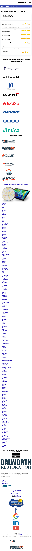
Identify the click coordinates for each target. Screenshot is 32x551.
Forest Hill (4, 282)
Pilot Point (4, 377)
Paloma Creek (5, 373)
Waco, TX (4, 481)
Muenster (4, 357)
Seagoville (4, 405)
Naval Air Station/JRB (7, 360)
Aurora (3, 217)
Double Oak (4, 267)
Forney (3, 283)
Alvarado (4, 210)
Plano (3, 378)
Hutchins (4, 316)
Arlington (4, 214)
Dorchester (4, 265)
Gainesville (4, 289)
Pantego (4, 374)
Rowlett (4, 398)
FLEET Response (21, 534)
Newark (4, 366)
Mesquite (4, 351)
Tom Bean (4, 418)
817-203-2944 (22, 2)
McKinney (4, 349)
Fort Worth (4, 285)
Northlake (4, 368)
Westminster (5, 434)
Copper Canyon (5, 254)
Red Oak (4, 387)
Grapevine (4, 296)
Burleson (4, 235)
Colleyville (4, 247)
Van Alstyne (4, 425)
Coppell (3, 252)
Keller (3, 325)
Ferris (3, 278)
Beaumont (4, 225)
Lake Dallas (4, 330)
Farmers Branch (5, 275)
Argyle (3, 213)
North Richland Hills (6, 367)
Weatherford (5, 431)
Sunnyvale (4, 414)
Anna (3, 211)
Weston (4, 435)
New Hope (4, 364)
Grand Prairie (5, 293)
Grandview (4, 295)
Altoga (3, 208)
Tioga (3, 417)
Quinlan (3, 385)
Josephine (4, 319)
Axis (3, 218)
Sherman (4, 408)
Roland (3, 397)
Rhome (3, 388)
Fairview (4, 274)
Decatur (4, 261)
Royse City (4, 400)
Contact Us (16, 456)
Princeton (4, 383)
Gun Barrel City (5, 302)
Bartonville (4, 224)
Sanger (3, 404)
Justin (3, 322)
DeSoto (3, 264)
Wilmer (3, 442)
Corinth (3, 255)
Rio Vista (4, 393)
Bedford (4, 227)
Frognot (4, 288)
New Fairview (5, 363)
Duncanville (4, 268)
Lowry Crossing (5, 343)
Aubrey (3, 216)
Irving (3, 317)
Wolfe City (4, 443)
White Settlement (6, 438)
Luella (3, 346)
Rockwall (4, 395)
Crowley (4, 258)
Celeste (4, 240)
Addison (4, 203)
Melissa (4, 350)
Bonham (4, 231)
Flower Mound (5, 279)
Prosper (4, 384)
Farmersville (5, 276)
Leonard (4, 337)
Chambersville (5, 242)
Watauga (4, 428)
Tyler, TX (4, 480)
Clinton (3, 245)
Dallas (3, 259)
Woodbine (4, 445)
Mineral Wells (5, 356)
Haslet (3, 306)
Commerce (4, 250)
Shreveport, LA (5, 409)
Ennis (3, 271)
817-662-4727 (18, 496)
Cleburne (4, 244)
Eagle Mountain (5, 269)
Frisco (3, 286)
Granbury (4, 292)
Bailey (3, 221)
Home (2, 6)
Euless (3, 272)
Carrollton (4, 237)
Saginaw (4, 402)
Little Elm (4, 342)
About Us (7, 6)
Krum (3, 329)
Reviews (12, 6)
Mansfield (4, 347)
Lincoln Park (5, 340)
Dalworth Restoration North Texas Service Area (16, 184)
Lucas (3, 344)
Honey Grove (5, 312)
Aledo (3, 204)
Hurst (3, 315)
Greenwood (4, 300)
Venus (3, 426)
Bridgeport (4, 234)
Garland (4, 291)
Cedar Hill (4, 238)
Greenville (4, 299)
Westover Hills (5, 436)
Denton (3, 262)
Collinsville (4, 248)
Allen (3, 207)
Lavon (3, 336)
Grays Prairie (5, 298)
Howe (3, 313)
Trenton (4, 419)
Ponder (3, 380)
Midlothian (4, 353)
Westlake (4, 432)
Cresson (4, 257)
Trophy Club (4, 421)
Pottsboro (4, 381)
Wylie (3, 446)
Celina (3, 241)
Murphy (3, 359)
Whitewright (4, 441)
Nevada (3, 361)
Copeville (4, 251)
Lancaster (4, 333)
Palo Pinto (4, 371)
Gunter (3, 303)
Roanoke (4, 394)
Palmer (3, 370)
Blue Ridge (4, 230)
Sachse (3, 401)
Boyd (3, 233)
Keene (3, 323)
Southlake (4, 411)
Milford (3, 354)
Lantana (4, 334)
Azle (3, 220)
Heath (3, 308)
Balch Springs (5, 223)
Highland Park (5, 309)
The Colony (4, 415)
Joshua (3, 320)
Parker (3, 376)
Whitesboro (4, 439)
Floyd (3, 281)
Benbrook (4, 228)
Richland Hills (5, 391)
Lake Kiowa (4, 332)
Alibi (3, 206)
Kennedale (4, 326)
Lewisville (4, 339)
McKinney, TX (5, 483)
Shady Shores (5, 407)
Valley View (4, 424)
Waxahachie (4, 429)
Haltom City (4, 305)
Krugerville (4, 327)
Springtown (4, 412)
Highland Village (5, 310)
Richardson (4, 390)
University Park (5, 422)
